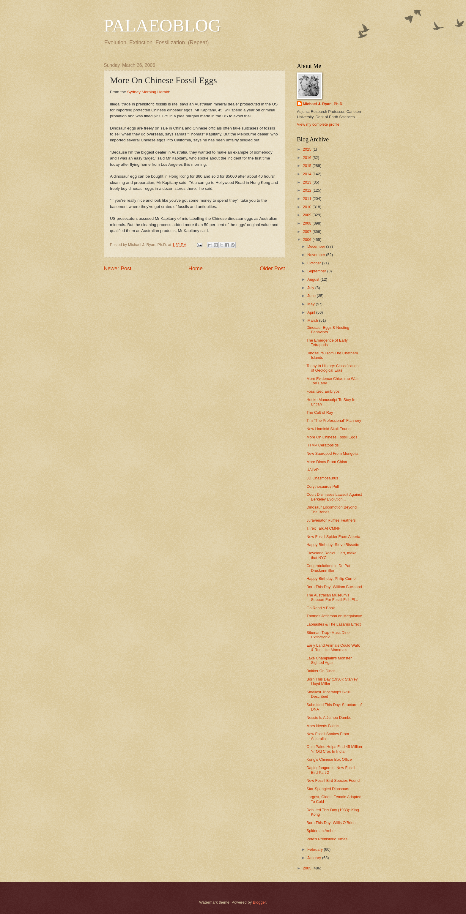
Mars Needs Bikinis (322, 726)
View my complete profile (318, 124)
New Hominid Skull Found (328, 429)
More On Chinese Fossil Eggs (331, 437)
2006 (307, 239)
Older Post (272, 268)
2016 (307, 157)
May (311, 304)
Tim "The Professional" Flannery (333, 420)
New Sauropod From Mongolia (332, 453)
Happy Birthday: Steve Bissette (332, 544)
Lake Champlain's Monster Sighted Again (329, 660)
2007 (307, 231)
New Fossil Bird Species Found (333, 780)
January (314, 857)
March (313, 320)
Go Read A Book (320, 608)
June (312, 295)
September (317, 271)
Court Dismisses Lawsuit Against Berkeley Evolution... (334, 496)
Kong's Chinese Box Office (329, 759)
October (314, 263)
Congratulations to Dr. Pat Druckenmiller (328, 567)
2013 (307, 182)
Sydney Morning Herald (148, 92)
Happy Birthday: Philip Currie (330, 578)
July (311, 287)
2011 (307, 198)
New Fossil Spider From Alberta (333, 536)
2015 (307, 165)
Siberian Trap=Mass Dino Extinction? (328, 634)
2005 (307, 868)
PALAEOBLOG (162, 25)
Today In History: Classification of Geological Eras (332, 368)
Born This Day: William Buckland (334, 587)
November (316, 254)
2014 (307, 174)
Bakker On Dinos (320, 671)
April (311, 312)
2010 (307, 207)
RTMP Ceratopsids (322, 445)
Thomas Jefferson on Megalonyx (334, 616)
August (313, 279)
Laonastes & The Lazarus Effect (333, 624)
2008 (307, 223)
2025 (307, 149)
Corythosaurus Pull (322, 486)
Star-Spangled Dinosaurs (327, 789)
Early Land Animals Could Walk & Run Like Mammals (333, 647)
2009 (307, 215)
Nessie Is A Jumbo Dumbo (328, 717)
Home (195, 268)
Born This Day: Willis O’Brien (330, 822)
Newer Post (117, 268)
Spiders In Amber (321, 830)
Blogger (259, 902)
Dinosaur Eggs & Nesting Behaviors (327, 329)
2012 (307, 190)
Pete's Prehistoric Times (326, 839)
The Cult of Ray (319, 412)
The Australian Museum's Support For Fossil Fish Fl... (332, 597)
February (315, 849)
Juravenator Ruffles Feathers (331, 520)
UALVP (312, 470)
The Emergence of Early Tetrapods (327, 342)
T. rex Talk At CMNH (323, 528)
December (316, 246)
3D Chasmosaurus (322, 478)
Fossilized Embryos (323, 391)
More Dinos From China (326, 462)
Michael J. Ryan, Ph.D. (323, 104)
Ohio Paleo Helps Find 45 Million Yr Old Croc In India (334, 748)
